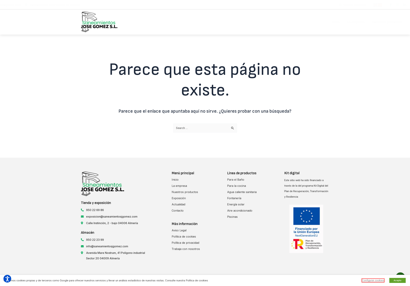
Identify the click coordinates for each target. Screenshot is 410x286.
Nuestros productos (236, 22)
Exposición (266, 22)
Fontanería (234, 258)
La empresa (204, 22)
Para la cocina (236, 246)
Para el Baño (235, 240)
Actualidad (290, 22)
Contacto (312, 22)
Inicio (184, 22)
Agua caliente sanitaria (242, 252)
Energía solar (236, 264)
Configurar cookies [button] (373, 280)
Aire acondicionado (239, 271)
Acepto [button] (397, 280)
